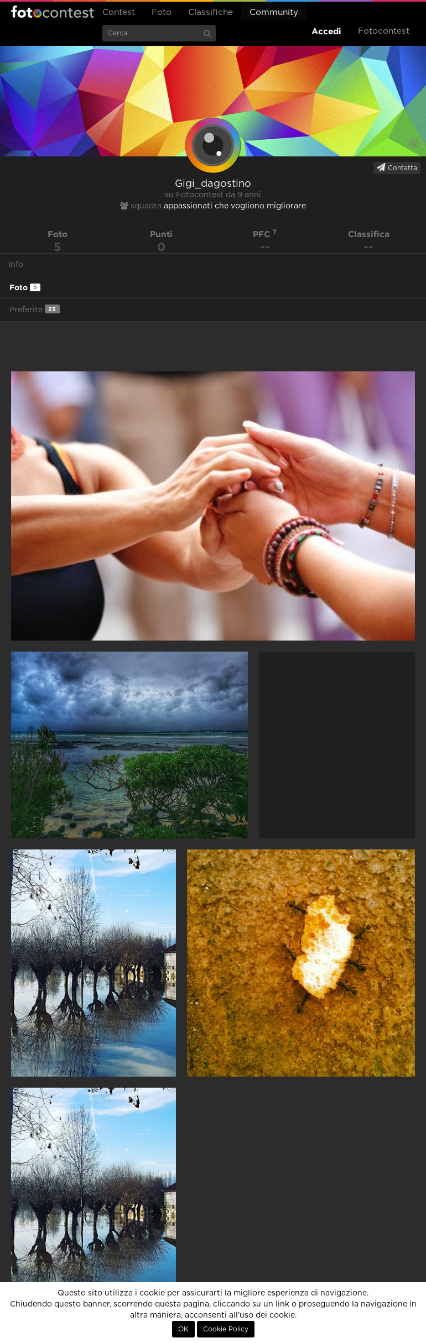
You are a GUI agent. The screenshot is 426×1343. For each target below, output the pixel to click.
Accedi (326, 31)
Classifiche (210, 12)
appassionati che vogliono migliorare (235, 206)
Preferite (34, 309)
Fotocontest (52, 11)
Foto (162, 12)
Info (15, 265)
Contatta (397, 167)
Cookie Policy (225, 1329)
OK (183, 1329)
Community (274, 12)
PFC (265, 234)
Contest (118, 12)
